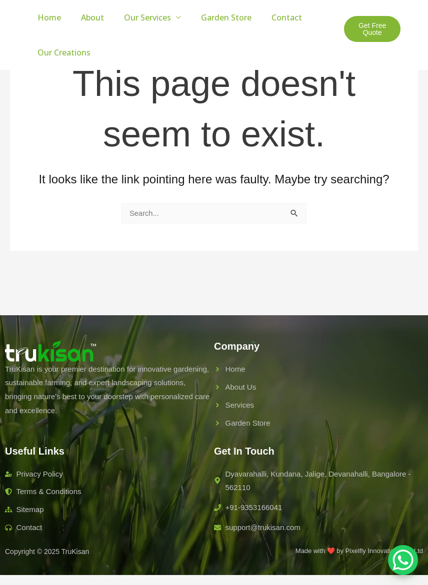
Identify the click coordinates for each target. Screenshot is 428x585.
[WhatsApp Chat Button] (403, 560)
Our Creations (62, 52)
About (86, 17)
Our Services (137, 17)
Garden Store (212, 17)
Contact (269, 17)
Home (47, 17)
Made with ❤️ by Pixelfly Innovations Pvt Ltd (359, 551)
